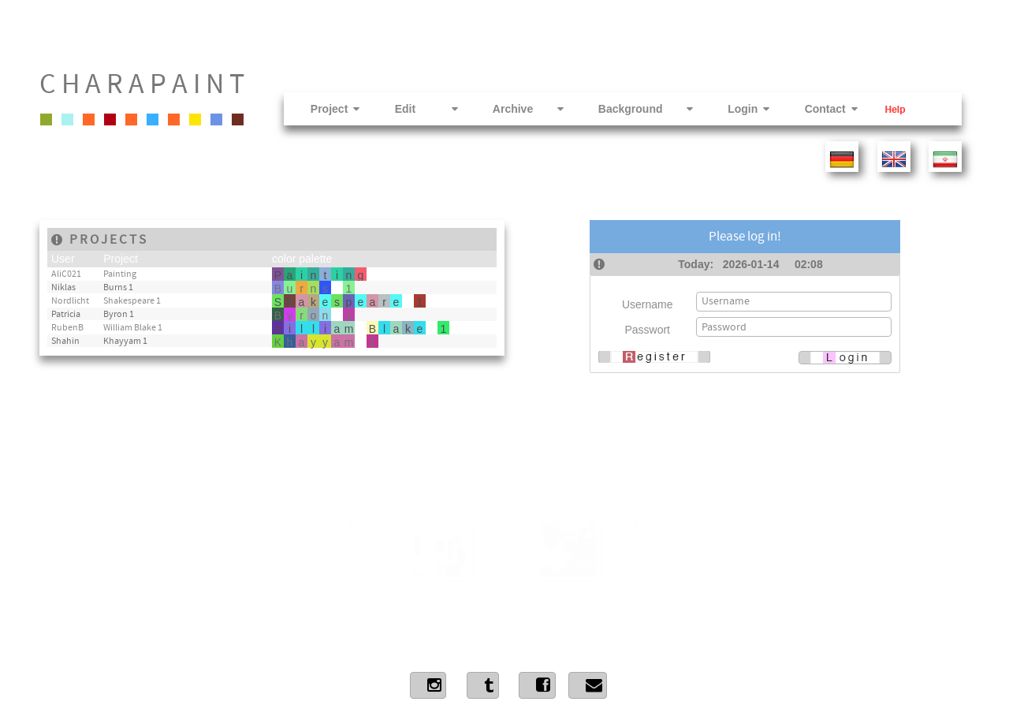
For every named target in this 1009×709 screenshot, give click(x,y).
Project (320, 109)
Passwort (647, 329)
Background (630, 109)
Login (733, 109)
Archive (513, 109)
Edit (411, 109)
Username (647, 304)
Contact (815, 109)
